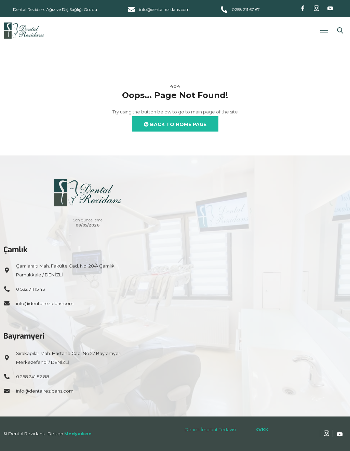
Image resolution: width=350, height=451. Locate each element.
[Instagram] (316, 8)
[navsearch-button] (340, 31)
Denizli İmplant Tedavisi (210, 429)
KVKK (262, 429)
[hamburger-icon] (324, 30)
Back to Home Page (175, 124)
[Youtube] (330, 8)
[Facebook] (303, 8)
